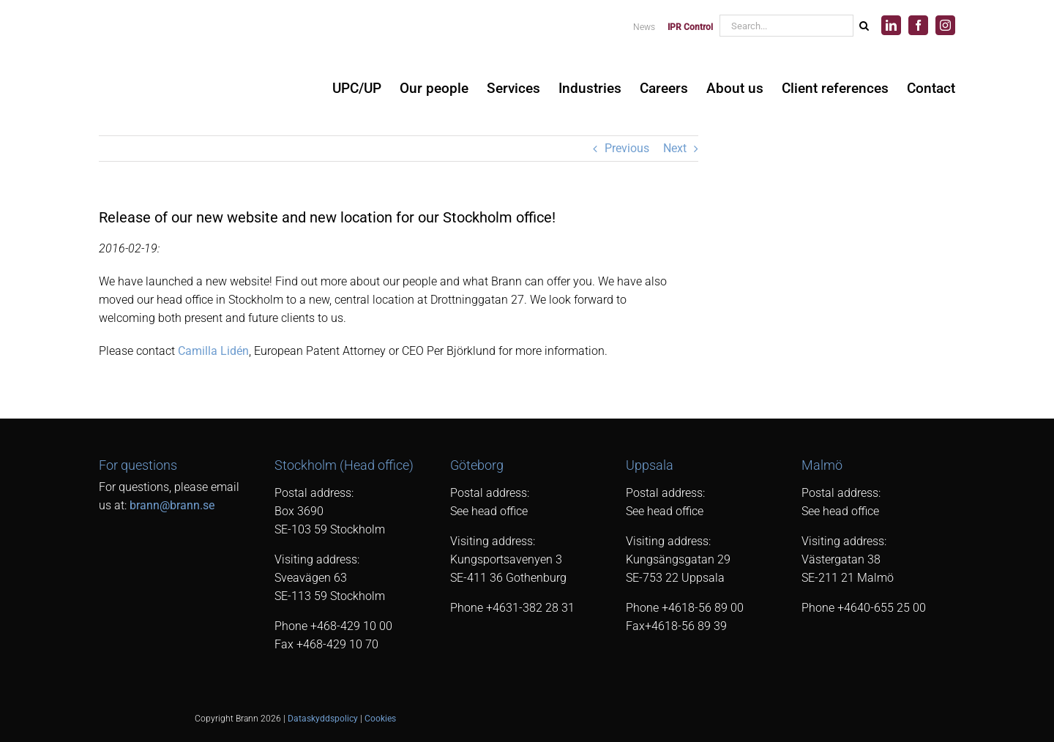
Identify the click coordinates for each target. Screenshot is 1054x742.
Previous (627, 148)
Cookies (380, 718)
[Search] (863, 25)
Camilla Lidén (213, 351)
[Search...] (786, 26)
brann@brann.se (172, 505)
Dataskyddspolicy (323, 718)
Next (675, 148)
